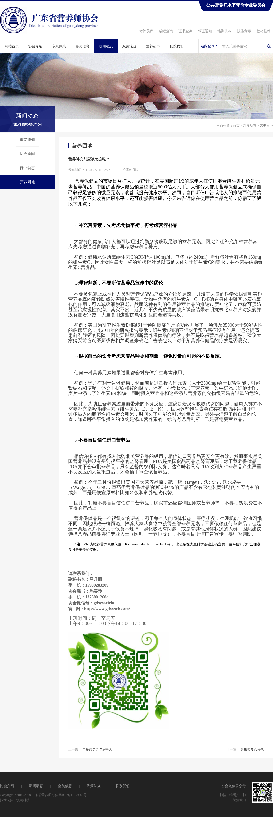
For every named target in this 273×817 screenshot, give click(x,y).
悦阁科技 (23, 800)
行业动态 (27, 168)
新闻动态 (106, 46)
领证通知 (205, 31)
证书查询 (185, 31)
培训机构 (224, 31)
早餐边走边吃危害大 (97, 749)
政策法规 (129, 46)
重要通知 (27, 140)
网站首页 (12, 46)
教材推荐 (264, 31)
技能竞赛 (244, 31)
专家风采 (59, 46)
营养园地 (27, 182)
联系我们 (176, 46)
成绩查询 (166, 31)
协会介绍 (35, 46)
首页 (236, 125)
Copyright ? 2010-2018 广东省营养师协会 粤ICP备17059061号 (43, 795)
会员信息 (82, 46)
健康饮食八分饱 (252, 749)
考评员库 (146, 31)
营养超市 (153, 46)
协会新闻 (27, 154)
